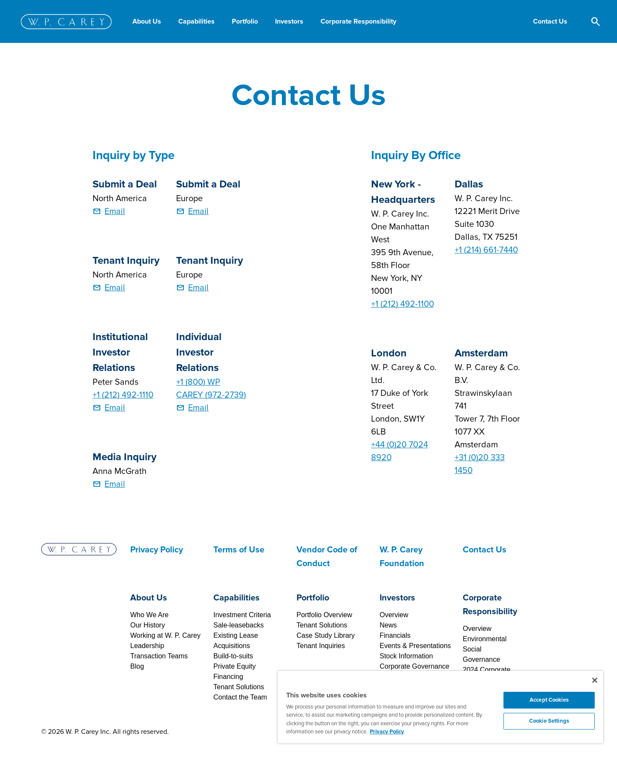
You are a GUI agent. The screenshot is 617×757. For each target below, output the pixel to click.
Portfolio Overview (324, 614)
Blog (137, 666)
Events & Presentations (415, 645)
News (388, 625)
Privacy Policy (156, 550)
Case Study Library (326, 635)
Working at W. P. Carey (165, 635)
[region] (440, 707)
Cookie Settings (549, 721)
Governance (481, 659)
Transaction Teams (159, 656)
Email (115, 211)
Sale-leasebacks (238, 625)
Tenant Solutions (238, 687)
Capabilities (236, 598)
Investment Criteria (242, 614)
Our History (147, 625)
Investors (397, 598)
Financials (395, 635)
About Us (148, 598)
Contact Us (484, 550)
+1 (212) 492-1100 (402, 304)
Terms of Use (238, 550)
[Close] (594, 680)
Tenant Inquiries (321, 645)
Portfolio (313, 598)
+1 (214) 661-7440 (486, 250)
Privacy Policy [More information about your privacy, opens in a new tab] (387, 731)
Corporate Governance (414, 666)
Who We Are (149, 614)
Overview (394, 614)
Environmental (484, 638)
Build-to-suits (233, 656)
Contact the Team (240, 697)
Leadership (147, 645)
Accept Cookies (549, 700)
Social (472, 649)
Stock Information (406, 656)
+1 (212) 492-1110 (123, 395)
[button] (550, 21)
